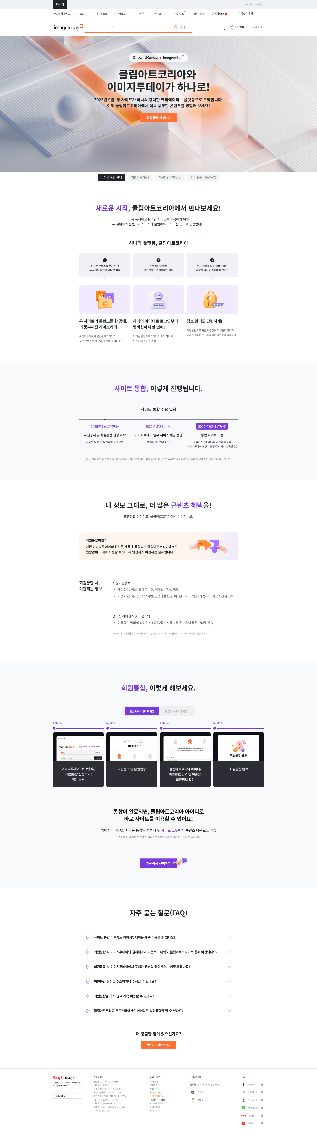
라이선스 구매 (245, 13)
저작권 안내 (155, 1107)
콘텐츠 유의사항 (156, 1096)
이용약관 (154, 1088)
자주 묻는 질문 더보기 (159, 1045)
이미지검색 (182, 27)
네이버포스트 (253, 1107)
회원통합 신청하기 (158, 117)
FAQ (152, 1110)
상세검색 (189, 27)
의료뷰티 (248, 4)
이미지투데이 (69, 27)
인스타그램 (252, 1100)
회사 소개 (154, 1081)
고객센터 (259, 4)
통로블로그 (252, 1115)
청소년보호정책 (156, 1103)
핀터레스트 (252, 1092)
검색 (175, 27)
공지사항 (154, 1085)
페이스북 (252, 1084)
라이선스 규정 (156, 1092)
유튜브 (251, 1123)
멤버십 (60, 4)
